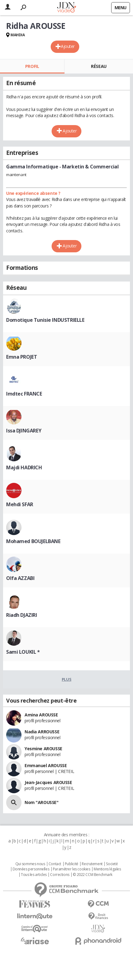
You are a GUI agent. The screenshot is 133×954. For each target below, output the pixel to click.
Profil (32, 66)
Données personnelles (31, 869)
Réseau (98, 66)
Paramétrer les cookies (71, 869)
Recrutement (92, 864)
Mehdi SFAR (19, 504)
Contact (55, 864)
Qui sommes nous (30, 864)
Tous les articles (34, 875)
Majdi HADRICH (24, 467)
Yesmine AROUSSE (43, 748)
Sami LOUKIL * (23, 651)
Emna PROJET (21, 356)
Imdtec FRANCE (24, 393)
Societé (112, 864)
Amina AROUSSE (41, 715)
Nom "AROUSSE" (42, 802)
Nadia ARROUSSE (42, 732)
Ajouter (68, 46)
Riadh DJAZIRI (21, 615)
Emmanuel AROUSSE (46, 765)
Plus (66, 679)
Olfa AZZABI (20, 578)
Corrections (59, 875)
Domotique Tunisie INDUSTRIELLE (45, 320)
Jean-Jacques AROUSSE (48, 782)
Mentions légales (107, 869)
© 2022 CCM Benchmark (92, 875)
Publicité (71, 864)
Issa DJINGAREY (23, 430)
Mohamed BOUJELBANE (33, 541)
